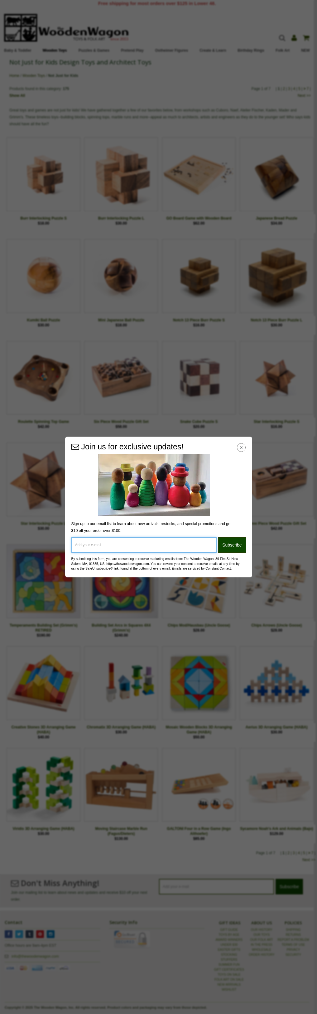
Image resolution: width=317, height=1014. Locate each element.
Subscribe (232, 545)
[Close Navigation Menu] (241, 447)
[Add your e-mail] (144, 545)
